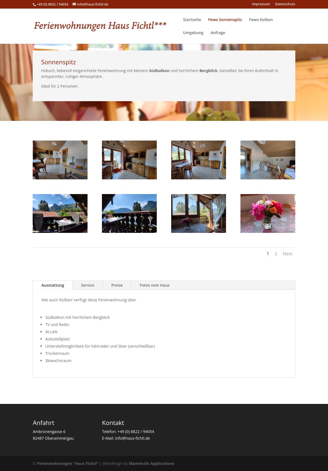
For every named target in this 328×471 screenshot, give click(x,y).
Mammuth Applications (151, 463)
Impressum (261, 4)
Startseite (192, 20)
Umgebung (193, 33)
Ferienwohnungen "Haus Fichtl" (67, 463)
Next (287, 254)
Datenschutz (285, 4)
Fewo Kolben (261, 20)
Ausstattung (52, 285)
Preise (117, 285)
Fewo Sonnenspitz (225, 20)
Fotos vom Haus (155, 285)
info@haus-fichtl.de (132, 438)
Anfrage (218, 33)
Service (87, 285)
